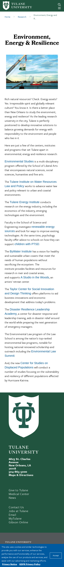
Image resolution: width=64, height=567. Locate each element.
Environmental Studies (19, 161)
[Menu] (59, 8)
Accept (56, 555)
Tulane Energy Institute (24, 202)
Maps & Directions (21, 475)
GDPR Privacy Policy (29, 564)
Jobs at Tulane (18, 511)
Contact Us (16, 507)
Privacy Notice (9, 564)
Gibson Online (18, 522)
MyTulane (15, 518)
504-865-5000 (18, 472)
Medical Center (19, 494)
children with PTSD (27, 244)
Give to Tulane (18, 490)
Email (12, 514)
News (12, 497)
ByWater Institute (21, 251)
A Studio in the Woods (35, 277)
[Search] (59, 4)
